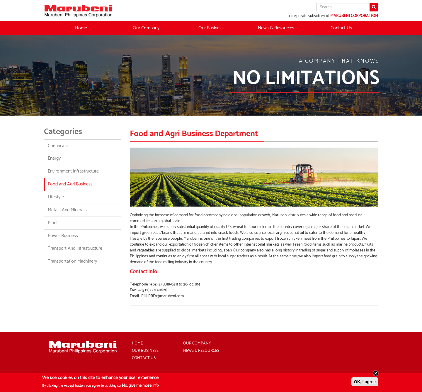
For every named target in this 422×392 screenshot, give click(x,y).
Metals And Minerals (67, 210)
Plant (53, 223)
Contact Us (341, 28)
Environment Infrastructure (73, 171)
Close (375, 374)
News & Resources (276, 28)
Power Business (63, 236)
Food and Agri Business (70, 184)
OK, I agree (365, 383)
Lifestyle (56, 197)
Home (81, 28)
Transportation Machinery (72, 261)
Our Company (197, 343)
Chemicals (58, 146)
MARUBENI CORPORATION (354, 16)
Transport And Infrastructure (75, 248)
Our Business (145, 350)
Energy (54, 158)
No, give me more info (140, 387)
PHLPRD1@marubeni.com (162, 296)
